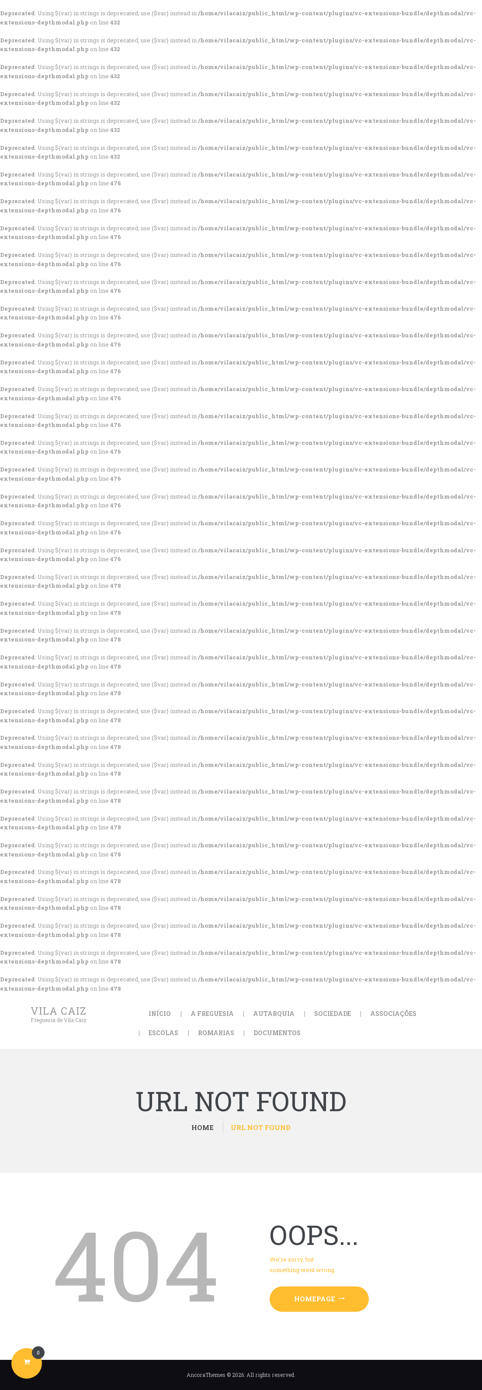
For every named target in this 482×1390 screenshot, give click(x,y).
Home (202, 1127)
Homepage (314, 1298)
